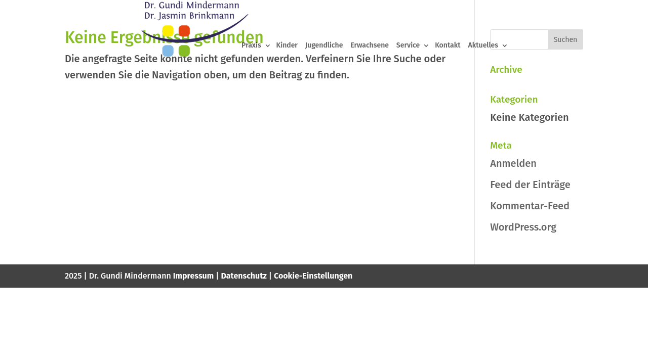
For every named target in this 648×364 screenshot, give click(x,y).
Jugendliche (324, 46)
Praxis (251, 46)
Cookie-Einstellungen (313, 276)
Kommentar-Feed (530, 206)
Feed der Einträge (530, 184)
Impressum (193, 276)
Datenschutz (244, 276)
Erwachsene (369, 46)
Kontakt (447, 46)
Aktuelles (483, 46)
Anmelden (513, 163)
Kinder (286, 46)
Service (408, 46)
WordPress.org (523, 227)
